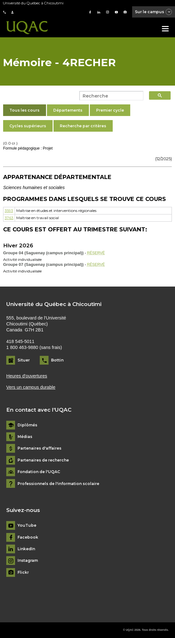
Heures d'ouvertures (26, 375)
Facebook (28, 537)
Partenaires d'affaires (39, 448)
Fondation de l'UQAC (39, 472)
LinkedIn (26, 549)
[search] (109, 96)
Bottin (57, 360)
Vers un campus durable (30, 387)
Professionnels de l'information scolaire (58, 484)
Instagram (28, 560)
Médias (25, 437)
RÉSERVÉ (96, 253)
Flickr (23, 572)
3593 (9, 210)
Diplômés (27, 425)
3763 (9, 217)
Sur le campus (153, 12)
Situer (24, 360)
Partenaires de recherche (43, 460)
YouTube (27, 525)
